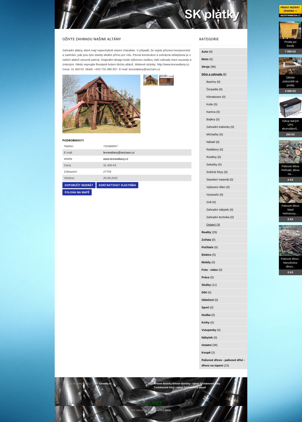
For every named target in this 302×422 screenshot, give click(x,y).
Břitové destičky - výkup (185, 383)
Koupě (208, 352)
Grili (211, 202)
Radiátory (214, 149)
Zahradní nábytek (219, 209)
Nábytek (209, 337)
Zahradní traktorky (220, 126)
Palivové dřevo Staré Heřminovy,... (290, 209)
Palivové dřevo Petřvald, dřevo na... (290, 170)
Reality (209, 232)
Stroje (209, 66)
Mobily (208, 262)
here (168, 410)
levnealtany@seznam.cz (119, 152)
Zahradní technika (220, 217)
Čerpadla (214, 89)
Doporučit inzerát (79, 185)
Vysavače (214, 194)
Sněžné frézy (217, 172)
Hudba (208, 314)
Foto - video (212, 269)
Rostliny (213, 157)
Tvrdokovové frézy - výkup (168, 387)
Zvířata (209, 239)
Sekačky (214, 164)
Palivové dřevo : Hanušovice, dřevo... (290, 262)
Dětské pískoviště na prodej (290, 81)
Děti (206, 292)
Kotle (211, 104)
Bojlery (213, 119)
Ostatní (213, 224)
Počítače (210, 247)
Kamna (213, 111)
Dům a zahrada (214, 74)
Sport (208, 307)
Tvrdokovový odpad (195, 387)
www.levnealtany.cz (115, 158)
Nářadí (213, 141)
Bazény (213, 81)
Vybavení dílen (218, 187)
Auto (207, 51)
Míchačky (214, 134)
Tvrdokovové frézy (210, 383)
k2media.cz (105, 383)
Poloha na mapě (77, 192)
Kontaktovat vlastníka (117, 185)
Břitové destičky (163, 383)
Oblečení (210, 299)
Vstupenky (211, 330)
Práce (208, 277)
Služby (209, 284)
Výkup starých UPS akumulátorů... (290, 124)
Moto (207, 59)
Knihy (208, 322)
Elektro (209, 254)
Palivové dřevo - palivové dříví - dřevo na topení (223, 362)
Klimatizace (216, 96)
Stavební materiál (219, 179)
